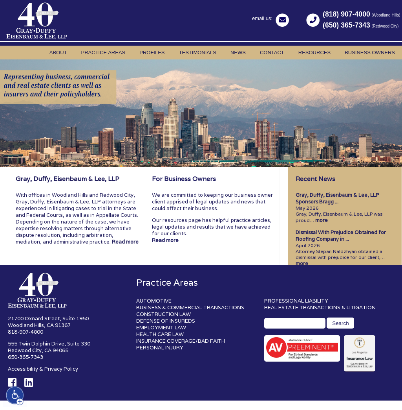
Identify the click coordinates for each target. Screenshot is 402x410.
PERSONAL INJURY (159, 347)
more (321, 220)
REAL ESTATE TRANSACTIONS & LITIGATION (320, 307)
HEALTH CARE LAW (160, 334)
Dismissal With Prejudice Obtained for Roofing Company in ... (341, 235)
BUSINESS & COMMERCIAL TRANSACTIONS (190, 307)
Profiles (151, 52)
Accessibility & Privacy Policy (43, 369)
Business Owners (370, 52)
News (238, 52)
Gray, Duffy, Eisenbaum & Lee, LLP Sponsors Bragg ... (337, 198)
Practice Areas (103, 52)
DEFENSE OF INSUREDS (165, 321)
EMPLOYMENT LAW (161, 327)
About (58, 52)
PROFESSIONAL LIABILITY (296, 300)
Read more (125, 241)
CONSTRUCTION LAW (163, 314)
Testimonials (197, 52)
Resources (314, 52)
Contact (272, 52)
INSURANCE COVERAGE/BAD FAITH (180, 341)
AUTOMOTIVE (154, 300)
